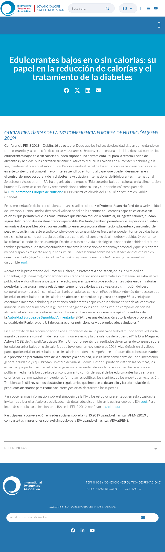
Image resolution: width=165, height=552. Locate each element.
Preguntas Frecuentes (104, 489)
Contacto (133, 489)
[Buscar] (108, 8)
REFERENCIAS (15, 448)
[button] (159, 25)
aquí (23, 262)
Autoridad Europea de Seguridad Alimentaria (41, 317)
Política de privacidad (143, 482)
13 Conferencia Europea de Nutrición (36, 192)
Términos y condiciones (105, 482)
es (127, 8)
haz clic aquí (111, 406)
